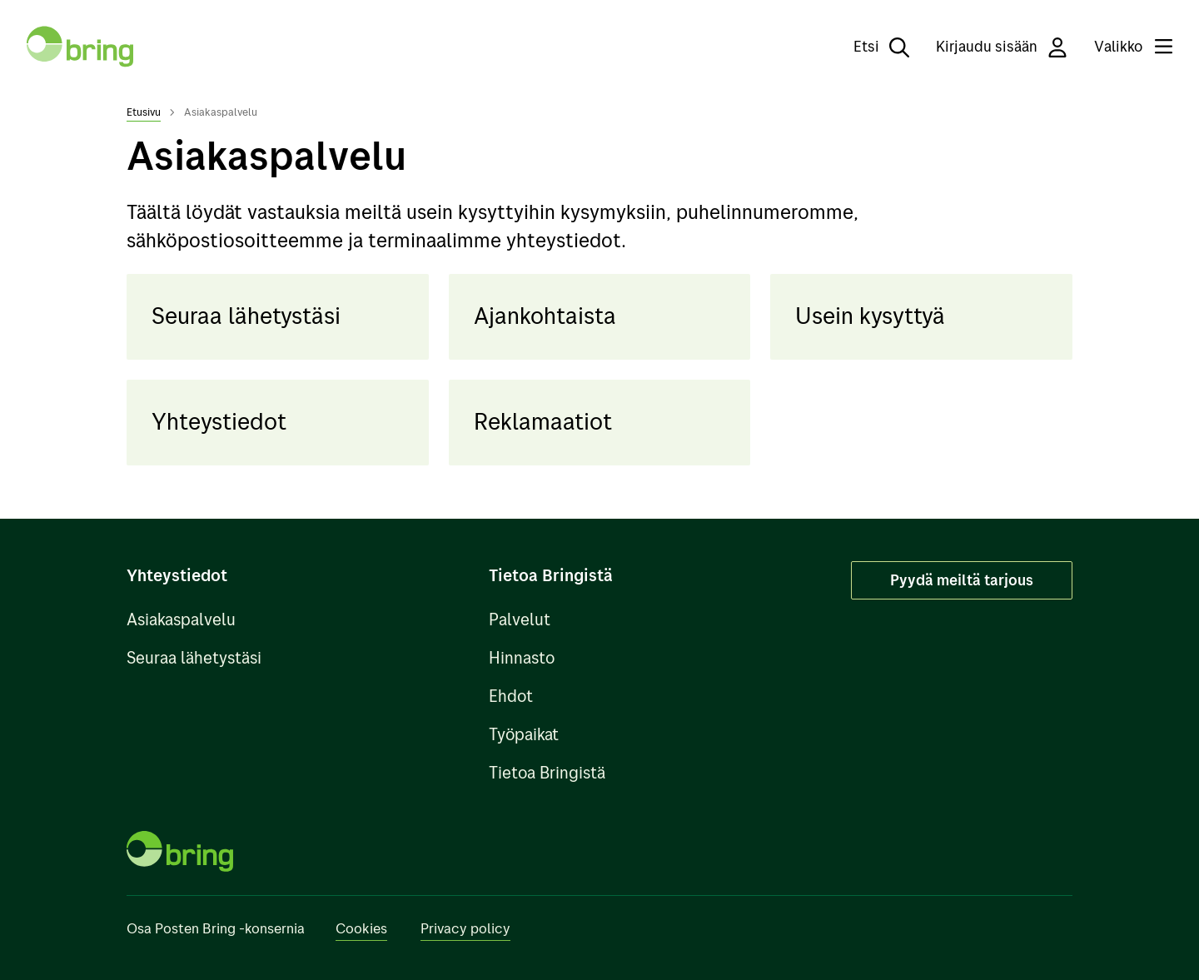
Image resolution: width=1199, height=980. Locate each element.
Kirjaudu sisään (1001, 47)
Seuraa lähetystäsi (194, 657)
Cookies (361, 928)
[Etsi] (869, 46)
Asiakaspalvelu (181, 619)
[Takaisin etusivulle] (80, 46)
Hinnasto (522, 657)
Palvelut (519, 619)
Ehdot (511, 695)
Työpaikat (524, 734)
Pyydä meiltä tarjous (961, 579)
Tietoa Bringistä (547, 772)
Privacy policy (465, 928)
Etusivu (144, 111)
